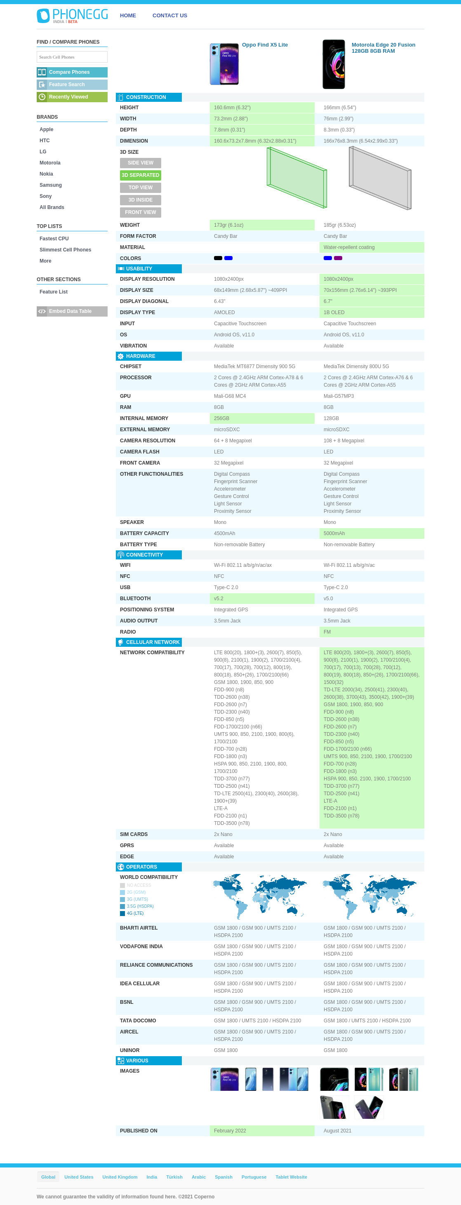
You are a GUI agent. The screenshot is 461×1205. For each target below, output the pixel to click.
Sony (46, 196)
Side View (140, 163)
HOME (128, 15)
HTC (45, 140)
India (151, 1176)
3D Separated (141, 175)
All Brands (52, 207)
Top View (141, 187)
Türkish (174, 1176)
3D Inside (141, 200)
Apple (46, 129)
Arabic (199, 1176)
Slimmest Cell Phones (65, 250)
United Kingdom (120, 1176)
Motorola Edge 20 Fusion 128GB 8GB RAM (384, 48)
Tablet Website (291, 1176)
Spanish (224, 1176)
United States (78, 1176)
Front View (140, 212)
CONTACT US (170, 15)
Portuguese (254, 1176)
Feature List (54, 292)
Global (48, 1176)
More (46, 261)
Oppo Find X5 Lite (265, 45)
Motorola (50, 163)
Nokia (46, 174)
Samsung (51, 185)
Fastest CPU (54, 239)
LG (43, 152)
